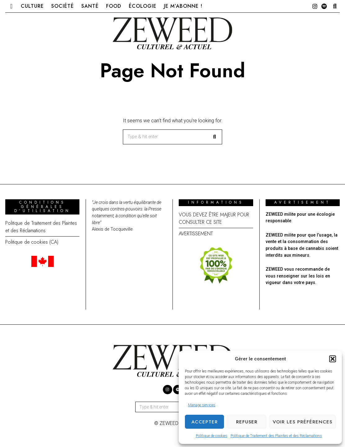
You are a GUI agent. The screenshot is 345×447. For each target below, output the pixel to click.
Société (62, 6)
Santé (90, 6)
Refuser (247, 421)
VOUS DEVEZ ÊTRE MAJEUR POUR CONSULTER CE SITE (214, 218)
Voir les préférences (302, 421)
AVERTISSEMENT (196, 233)
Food (113, 6)
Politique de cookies (211, 436)
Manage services (201, 405)
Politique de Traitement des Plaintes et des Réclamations (276, 436)
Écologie (142, 6)
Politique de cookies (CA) (31, 242)
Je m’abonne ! (183, 6)
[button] (332, 359)
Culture (32, 6)
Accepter (204, 421)
